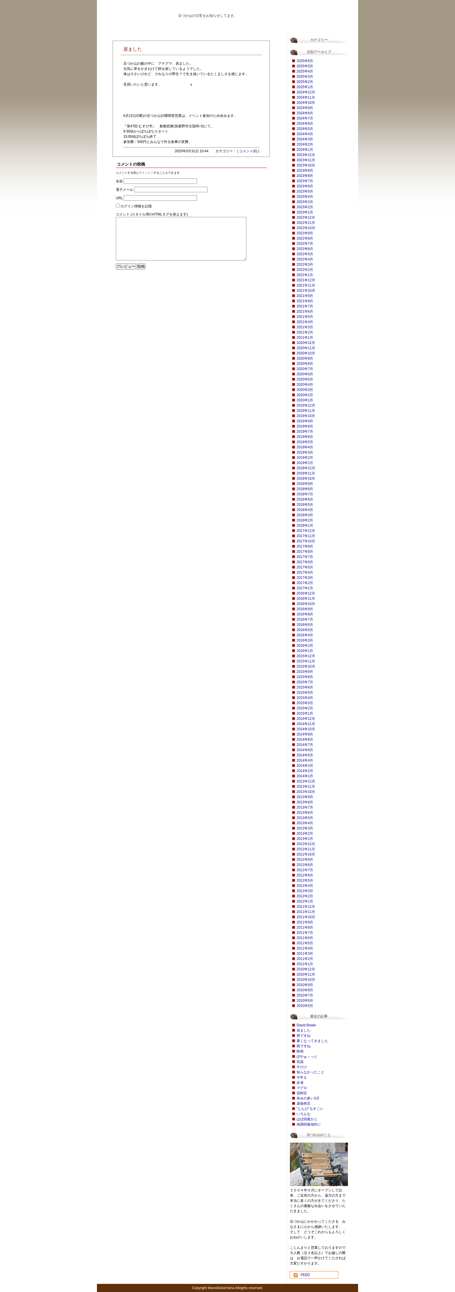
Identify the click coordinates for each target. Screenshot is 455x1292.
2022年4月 (305, 259)
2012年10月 (306, 854)
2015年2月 (305, 708)
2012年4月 (305, 886)
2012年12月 (306, 844)
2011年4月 (305, 948)
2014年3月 (305, 766)
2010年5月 (305, 1006)
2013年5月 (305, 818)
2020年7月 (305, 369)
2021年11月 (306, 285)
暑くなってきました (312, 1041)
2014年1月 (305, 776)
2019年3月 (305, 452)
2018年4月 (305, 510)
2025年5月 (305, 66)
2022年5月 (305, 254)
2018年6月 (305, 499)
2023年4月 (305, 197)
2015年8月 (305, 677)
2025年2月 (305, 82)
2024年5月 (305, 129)
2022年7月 (305, 244)
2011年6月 (305, 938)
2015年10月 (306, 666)
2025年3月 (305, 77)
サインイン (146, 172)
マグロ (302, 1088)
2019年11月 (306, 411)
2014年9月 (305, 734)
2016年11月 (306, 599)
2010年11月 (306, 974)
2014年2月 (305, 771)
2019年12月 (306, 405)
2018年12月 (306, 468)
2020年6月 (305, 374)
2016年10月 (306, 604)
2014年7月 (305, 745)
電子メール (124, 190)
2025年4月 (305, 71)
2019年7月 (305, 432)
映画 (300, 1051)
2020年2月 (305, 395)
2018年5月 (305, 505)
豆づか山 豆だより (130, 13)
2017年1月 (305, 588)
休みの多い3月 (308, 1098)
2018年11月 (306, 473)
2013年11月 (306, 786)
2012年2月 (305, 896)
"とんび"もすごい (310, 1109)
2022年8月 (305, 238)
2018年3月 (305, 515)
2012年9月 (305, 860)
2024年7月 (305, 118)
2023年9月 (305, 170)
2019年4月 (305, 447)
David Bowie (306, 1025)
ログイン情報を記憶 (136, 206)
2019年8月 (305, 426)
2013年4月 (305, 823)
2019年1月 (305, 463)
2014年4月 (305, 760)
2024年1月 (305, 150)
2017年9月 (305, 546)
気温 (300, 1062)
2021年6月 (305, 311)
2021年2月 (305, 332)
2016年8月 (305, 614)
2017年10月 (306, 541)
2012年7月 (305, 870)
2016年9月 (305, 609)
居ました (303, 1030)
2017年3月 (305, 578)
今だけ (302, 1067)
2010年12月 (306, 969)
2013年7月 (305, 807)
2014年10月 (306, 729)
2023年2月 (305, 207)
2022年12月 (306, 217)
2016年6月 (305, 625)
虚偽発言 (303, 1103)
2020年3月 (305, 390)
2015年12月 (306, 656)
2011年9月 (305, 922)
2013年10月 (306, 792)
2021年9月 (305, 296)
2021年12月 (306, 280)
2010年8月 (305, 990)
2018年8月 (305, 489)
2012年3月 (305, 891)
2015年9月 (305, 672)
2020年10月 (306, 353)
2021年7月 (305, 306)
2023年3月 (305, 202)
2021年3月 (305, 327)
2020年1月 (305, 400)
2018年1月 (305, 525)
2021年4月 (305, 322)
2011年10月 (306, 917)
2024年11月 (306, 97)
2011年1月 (305, 964)
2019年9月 (305, 421)
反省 (300, 1083)
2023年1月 (305, 212)
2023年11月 (306, 160)
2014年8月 (305, 739)
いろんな (303, 1114)
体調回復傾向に (309, 1124)
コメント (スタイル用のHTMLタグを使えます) (152, 214)
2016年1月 (305, 651)
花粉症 (302, 1093)
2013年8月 (305, 802)
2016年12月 (306, 593)
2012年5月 (305, 880)
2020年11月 (306, 348)
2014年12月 (306, 719)
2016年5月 (305, 630)
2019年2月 (305, 458)
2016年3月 (305, 640)
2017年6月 (305, 562)
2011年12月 (306, 907)
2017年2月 (305, 583)
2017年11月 (306, 536)
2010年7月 (305, 995)
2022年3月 (305, 264)
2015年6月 (305, 687)
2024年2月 (305, 144)
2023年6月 (305, 186)
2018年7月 (305, 494)
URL (119, 198)
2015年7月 (305, 682)
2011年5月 (305, 943)
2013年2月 (305, 833)
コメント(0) (248, 151)
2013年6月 (305, 813)
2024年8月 (305, 113)
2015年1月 (305, 713)
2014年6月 (305, 750)
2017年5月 (305, 567)
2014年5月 (305, 755)
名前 (119, 181)
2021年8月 (305, 301)
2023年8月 (305, 176)
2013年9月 (305, 797)
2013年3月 (305, 828)
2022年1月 (305, 275)
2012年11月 (306, 849)
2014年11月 (306, 724)
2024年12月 (306, 92)
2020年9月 (305, 358)
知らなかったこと (310, 1072)
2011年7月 (305, 933)
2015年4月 (305, 698)
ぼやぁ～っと (307, 1056)
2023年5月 (305, 191)
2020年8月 (305, 364)
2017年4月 (305, 572)
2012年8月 (305, 865)
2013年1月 (305, 839)
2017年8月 (305, 552)
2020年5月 (305, 379)
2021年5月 (305, 317)
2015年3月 (305, 703)
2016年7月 (305, 619)
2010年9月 (305, 985)
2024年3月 (305, 139)
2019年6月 (305, 437)
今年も (302, 1077)
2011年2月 (305, 959)
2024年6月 (305, 124)
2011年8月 (305, 927)
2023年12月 (306, 155)
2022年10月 (306, 228)
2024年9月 (305, 108)
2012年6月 (305, 875)
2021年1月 (305, 338)
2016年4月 (305, 635)
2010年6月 (305, 1001)
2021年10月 (306, 291)
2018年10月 (306, 478)
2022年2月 (305, 270)
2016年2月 (305, 646)
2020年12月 (306, 343)
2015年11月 (306, 661)
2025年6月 (305, 61)
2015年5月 (305, 693)
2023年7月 (305, 181)
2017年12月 (306, 531)
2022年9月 (305, 233)
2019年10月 (306, 416)
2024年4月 (305, 134)
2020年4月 (305, 385)
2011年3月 (305, 954)
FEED (305, 1275)
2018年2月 (305, 520)
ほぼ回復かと (307, 1119)
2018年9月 (305, 484)
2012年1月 (305, 901)
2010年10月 (306, 980)
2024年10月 (306, 103)
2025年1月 (305, 87)
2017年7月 (305, 557)
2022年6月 (305, 249)
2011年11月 (306, 912)
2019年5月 (305, 442)
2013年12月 (306, 781)
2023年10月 (306, 165)
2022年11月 (306, 223)
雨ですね (303, 1036)
